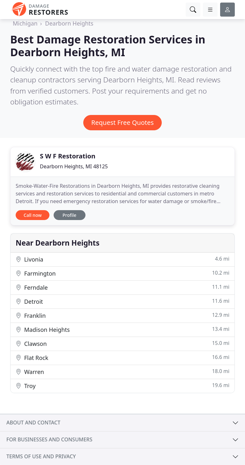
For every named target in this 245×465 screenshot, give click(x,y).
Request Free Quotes (122, 122)
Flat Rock (122, 358)
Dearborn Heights (69, 23)
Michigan (25, 23)
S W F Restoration (67, 156)
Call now (32, 215)
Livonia (122, 259)
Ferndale (122, 287)
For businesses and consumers (49, 439)
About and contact (33, 422)
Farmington (122, 273)
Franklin (122, 315)
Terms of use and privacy (41, 456)
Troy (122, 386)
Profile (69, 215)
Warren (122, 372)
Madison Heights (122, 329)
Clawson (122, 343)
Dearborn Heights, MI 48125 (74, 166)
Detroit (122, 301)
